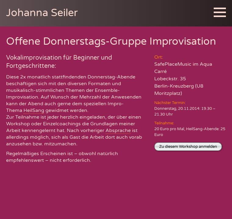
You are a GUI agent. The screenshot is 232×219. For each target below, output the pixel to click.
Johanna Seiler (42, 13)
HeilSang (33, 110)
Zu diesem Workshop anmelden (188, 146)
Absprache (118, 130)
